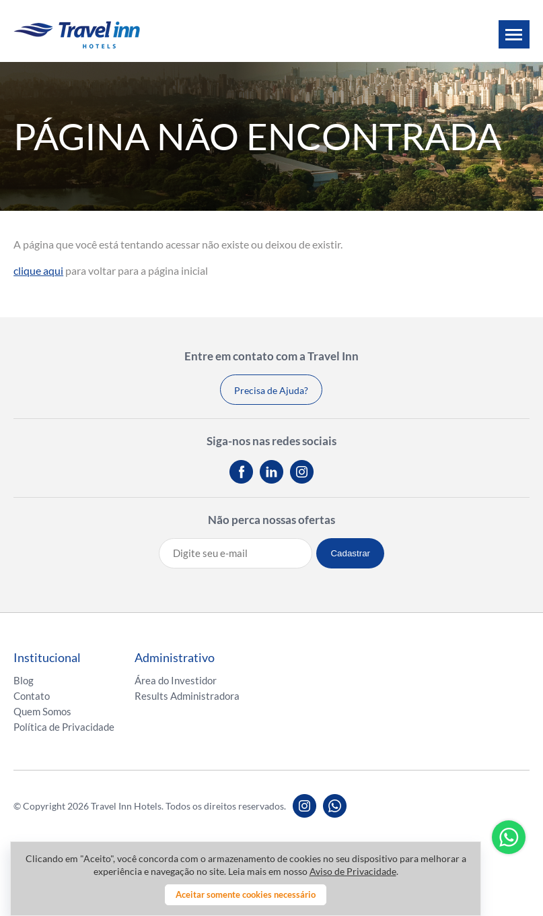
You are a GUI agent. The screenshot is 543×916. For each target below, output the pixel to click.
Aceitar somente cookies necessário (246, 894)
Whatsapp (509, 837)
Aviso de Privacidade (353, 871)
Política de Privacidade (63, 727)
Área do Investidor (176, 680)
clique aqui (38, 270)
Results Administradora (187, 696)
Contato (31, 696)
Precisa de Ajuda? (271, 390)
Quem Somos (42, 711)
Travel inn (76, 34)
